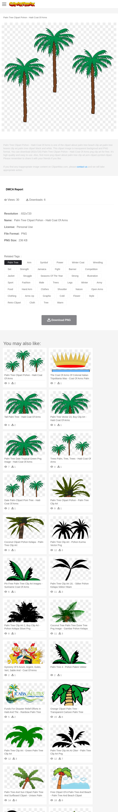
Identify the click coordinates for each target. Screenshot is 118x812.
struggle (27, 276)
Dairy (25, 790)
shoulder (62, 289)
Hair (106, 780)
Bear (22, 775)
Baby (23, 780)
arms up (29, 296)
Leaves (34, 770)
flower (76, 296)
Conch (51, 770)
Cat (43, 775)
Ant (15, 775)
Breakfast (16, 790)
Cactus (43, 770)
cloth (32, 302)
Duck (71, 775)
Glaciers (80, 770)
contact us (82, 166)
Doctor (69, 780)
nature (79, 289)
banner (72, 269)
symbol (44, 262)
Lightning (98, 770)
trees (56, 282)
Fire (65, 770)
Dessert (33, 790)
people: (7, 780)
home (99, 780)
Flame (72, 770)
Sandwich (75, 790)
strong (74, 276)
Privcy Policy (27, 805)
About (6, 805)
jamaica (41, 269)
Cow (59, 775)
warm (60, 302)
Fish (96, 775)
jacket (11, 276)
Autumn (24, 770)
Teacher (27, 785)
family (38, 780)
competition (91, 269)
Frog (102, 775)
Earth (58, 770)
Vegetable (96, 790)
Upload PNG (62, 805)
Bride (30, 780)
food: (6, 790)
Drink (41, 790)
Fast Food (50, 790)
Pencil (64, 785)
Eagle (78, 775)
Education (73, 785)
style (91, 296)
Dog (65, 775)
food (10, 289)
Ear (76, 780)
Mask (16, 780)
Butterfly (36, 775)
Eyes (82, 780)
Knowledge (104, 785)
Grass (89, 770)
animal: (7, 775)
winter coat (78, 262)
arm (29, 262)
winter (84, 282)
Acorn (16, 770)
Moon (107, 770)
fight (57, 269)
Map (95, 785)
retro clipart (14, 302)
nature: (7, 770)
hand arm (27, 289)
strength (24, 269)
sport (10, 282)
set (9, 269)
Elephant (87, 775)
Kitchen (106, 790)
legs (69, 282)
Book (35, 785)
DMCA (49, 805)
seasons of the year (52, 276)
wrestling (98, 262)
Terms (15, 805)
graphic (47, 296)
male (41, 282)
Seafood (85, 790)
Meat (66, 790)
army (99, 282)
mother (46, 780)
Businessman (58, 780)
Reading (55, 785)
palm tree (13, 262)
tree (46, 302)
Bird (28, 775)
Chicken (50, 775)
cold (62, 296)
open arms (97, 289)
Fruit (60, 790)
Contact (40, 805)
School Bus (86, 785)
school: (7, 785)
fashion (26, 282)
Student (17, 785)
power (60, 262)
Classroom (44, 785)
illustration (92, 276)
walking (90, 780)
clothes (45, 289)
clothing (12, 296)
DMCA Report (14, 189)
